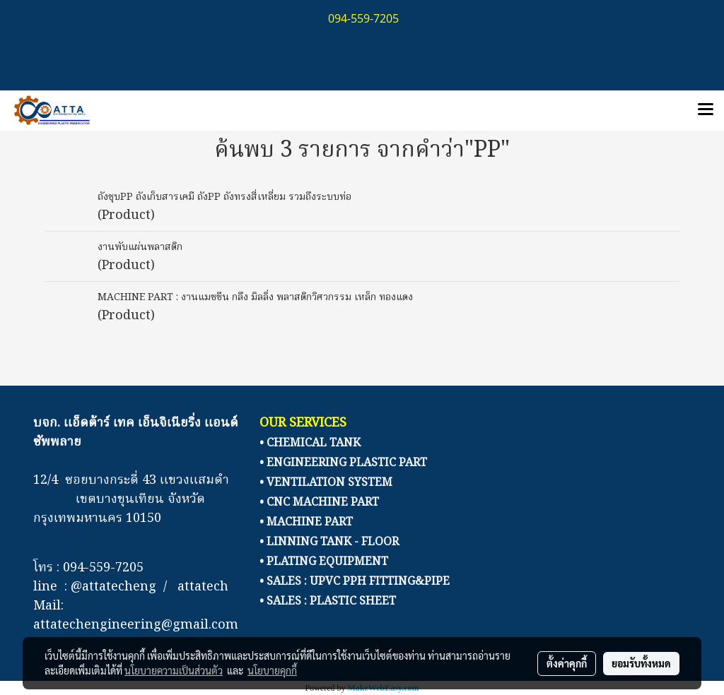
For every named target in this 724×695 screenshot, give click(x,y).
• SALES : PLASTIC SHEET (327, 602)
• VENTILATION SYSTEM (325, 483)
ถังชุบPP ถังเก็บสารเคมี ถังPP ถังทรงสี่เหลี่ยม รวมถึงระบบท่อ (224, 197)
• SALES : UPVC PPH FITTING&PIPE (354, 582)
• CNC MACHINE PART (319, 503)
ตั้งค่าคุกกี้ (567, 663)
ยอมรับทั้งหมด (641, 663)
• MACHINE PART (306, 522)
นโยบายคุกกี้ (272, 670)
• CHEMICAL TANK (310, 443)
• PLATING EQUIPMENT (323, 562)
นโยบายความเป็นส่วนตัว (173, 670)
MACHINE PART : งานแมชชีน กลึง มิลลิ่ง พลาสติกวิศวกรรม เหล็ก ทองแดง (255, 297)
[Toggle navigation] (705, 110)
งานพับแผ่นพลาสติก (140, 247)
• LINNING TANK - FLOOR (329, 542)
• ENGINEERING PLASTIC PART (343, 463)
